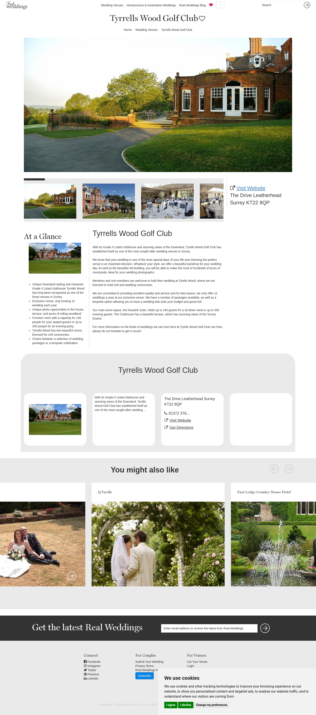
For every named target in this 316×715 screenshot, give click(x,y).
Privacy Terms (144, 666)
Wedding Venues (112, 5)
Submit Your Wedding (149, 661)
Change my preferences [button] (211, 705)
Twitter (90, 670)
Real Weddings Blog (192, 5)
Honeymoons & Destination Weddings (151, 5)
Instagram (92, 666)
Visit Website (250, 188)
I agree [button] (170, 705)
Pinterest (91, 674)
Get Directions (181, 427)
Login (190, 666)
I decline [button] (185, 705)
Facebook (92, 661)
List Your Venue (197, 661)
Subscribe (144, 675)
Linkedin (91, 678)
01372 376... (179, 413)
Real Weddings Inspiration (152, 670)
